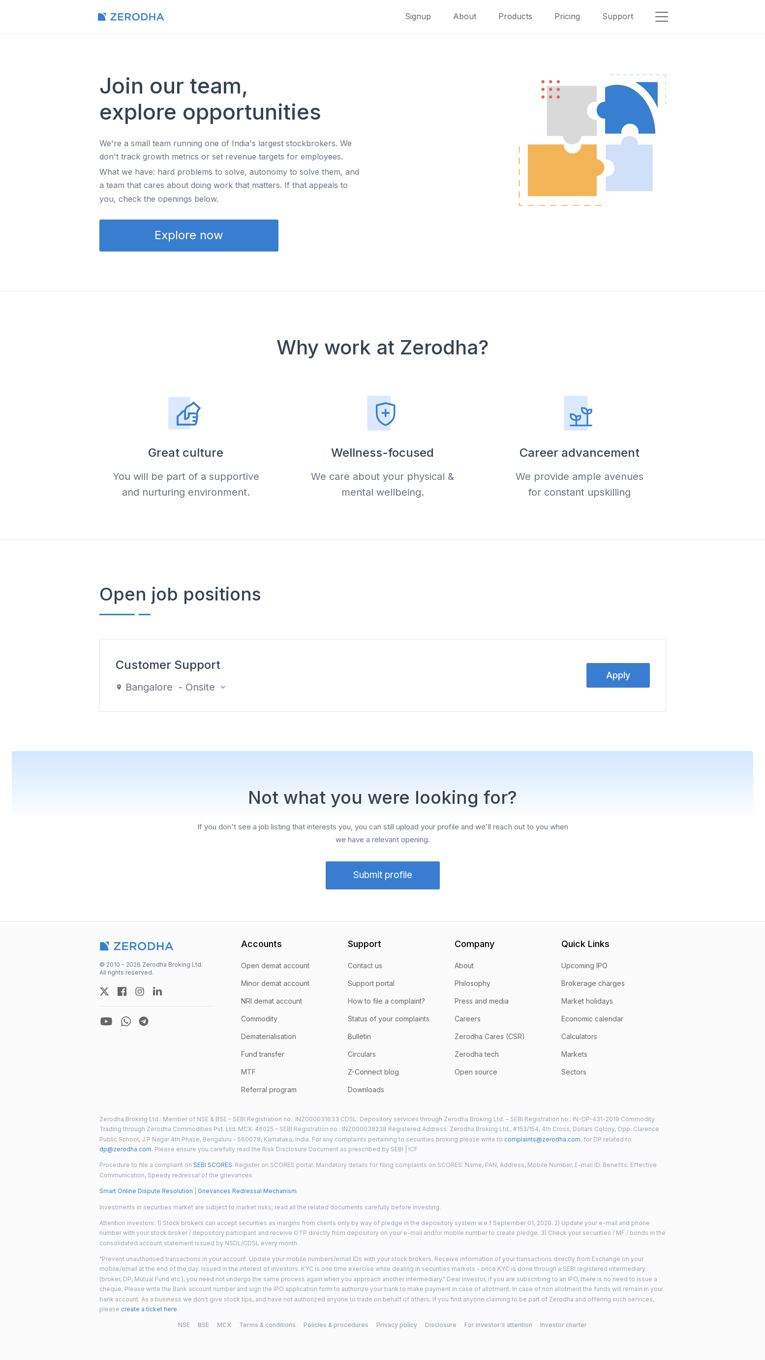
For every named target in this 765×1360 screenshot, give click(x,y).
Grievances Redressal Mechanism (247, 1191)
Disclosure (441, 1324)
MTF (248, 1072)
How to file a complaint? (386, 1001)
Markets (574, 1054)
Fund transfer (262, 1054)
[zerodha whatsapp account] (126, 1021)
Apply (618, 675)
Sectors (573, 1072)
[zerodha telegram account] (144, 1021)
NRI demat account (271, 1001)
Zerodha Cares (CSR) (490, 1036)
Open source (476, 1072)
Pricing (567, 16)
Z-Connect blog (373, 1072)
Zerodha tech (477, 1054)
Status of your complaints (388, 1018)
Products (515, 16)
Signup (418, 16)
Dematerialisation (268, 1036)
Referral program (269, 1089)
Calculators (579, 1036)
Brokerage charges (593, 983)
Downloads (366, 1089)
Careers (468, 1018)
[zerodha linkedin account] (157, 991)
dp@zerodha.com (125, 1149)
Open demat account (275, 965)
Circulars (362, 1054)
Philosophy (472, 983)
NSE (184, 1324)
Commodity (259, 1018)
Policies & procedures (336, 1324)
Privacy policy (396, 1324)
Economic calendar (592, 1018)
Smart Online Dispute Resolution (146, 1191)
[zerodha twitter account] (104, 991)
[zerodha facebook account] (122, 991)
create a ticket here (149, 1309)
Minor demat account (275, 983)
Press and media (482, 1001)
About (464, 16)
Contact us (365, 965)
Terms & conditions (267, 1324)
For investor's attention (498, 1324)
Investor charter (563, 1324)
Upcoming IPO (584, 965)
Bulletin (359, 1036)
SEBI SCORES (212, 1165)
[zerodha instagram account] (140, 991)
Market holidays (587, 1001)
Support (617, 16)
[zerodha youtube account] (106, 1021)
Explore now (188, 235)
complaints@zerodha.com (542, 1139)
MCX (224, 1324)
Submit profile (382, 875)
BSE (203, 1324)
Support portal (371, 983)
